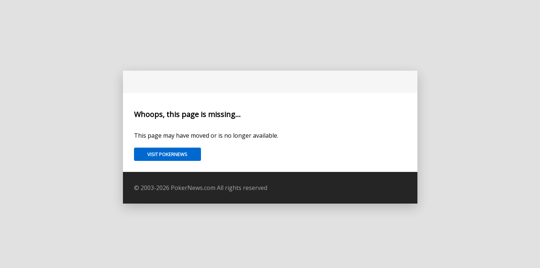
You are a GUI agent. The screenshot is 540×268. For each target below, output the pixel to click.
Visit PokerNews (167, 154)
